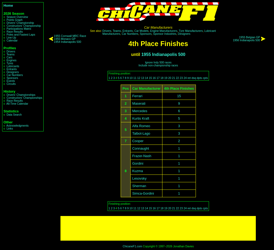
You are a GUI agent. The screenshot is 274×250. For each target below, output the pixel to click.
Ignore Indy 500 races (158, 62)
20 (169, 78)
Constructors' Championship (23, 25)
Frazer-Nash (141, 156)
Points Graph (14, 19)
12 (138, 78)
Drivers (10, 51)
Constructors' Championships (24, 97)
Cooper (137, 141)
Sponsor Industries (164, 33)
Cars (9, 57)
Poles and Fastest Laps (20, 34)
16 (154, 78)
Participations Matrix (18, 28)
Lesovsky (139, 178)
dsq (194, 78)
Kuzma (137, 171)
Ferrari (137, 96)
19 (166, 78)
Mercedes (139, 111)
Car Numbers (14, 75)
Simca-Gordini (143, 193)
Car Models (141, 30)
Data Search (14, 114)
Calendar (12, 40)
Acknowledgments (17, 125)
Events (10, 80)
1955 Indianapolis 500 (163, 54)
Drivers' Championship (20, 22)
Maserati (138, 103)
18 (161, 78)
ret (189, 78)
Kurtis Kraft (140, 118)
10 (131, 78)
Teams (10, 54)
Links (9, 128)
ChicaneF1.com (132, 246)
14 (146, 78)
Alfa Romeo (141, 126)
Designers (12, 72)
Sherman (139, 186)
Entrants (11, 69)
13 (142, 78)
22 (177, 78)
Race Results (14, 31)
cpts (205, 78)
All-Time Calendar (17, 103)
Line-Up (11, 37)
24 (185, 78)
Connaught (140, 148)
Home (8, 5)
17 (158, 78)
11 (134, 78)
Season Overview (17, 17)
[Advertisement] (158, 228)
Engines (11, 60)
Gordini (137, 163)
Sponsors (12, 78)
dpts (199, 78)
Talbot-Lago (141, 133)
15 (150, 78)
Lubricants (12, 66)
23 (181, 78)
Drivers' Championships (20, 94)
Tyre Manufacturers (191, 30)
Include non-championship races (158, 65)
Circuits (11, 83)
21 (173, 78)
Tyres (9, 63)
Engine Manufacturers (163, 30)
